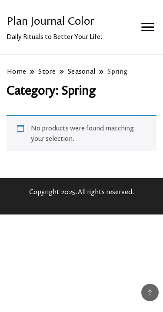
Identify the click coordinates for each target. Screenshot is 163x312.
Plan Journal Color (50, 20)
